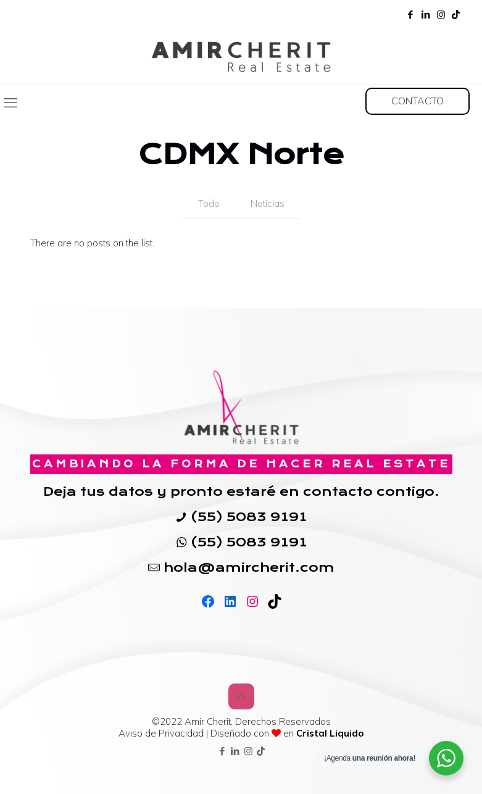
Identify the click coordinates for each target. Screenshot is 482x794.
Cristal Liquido (330, 733)
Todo (209, 203)
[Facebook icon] (410, 14)
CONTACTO (417, 100)
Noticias (268, 203)
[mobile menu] (10, 102)
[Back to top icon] (241, 696)
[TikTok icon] (456, 14)
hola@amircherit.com (249, 567)
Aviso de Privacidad (162, 733)
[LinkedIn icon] (425, 14)
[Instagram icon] (441, 14)
